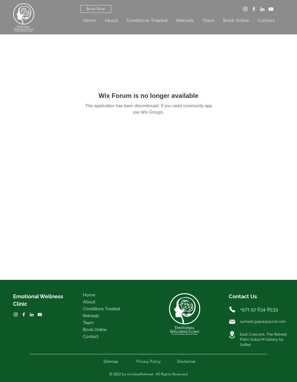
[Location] (232, 335)
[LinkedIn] (262, 9)
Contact (90, 336)
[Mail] (232, 321)
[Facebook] (254, 9)
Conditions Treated (101, 308)
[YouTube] (271, 9)
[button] (95, 9)
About (89, 301)
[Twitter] (23, 314)
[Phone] (232, 309)
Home (89, 294)
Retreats (91, 315)
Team (88, 322)
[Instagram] (245, 9)
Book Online (95, 329)
